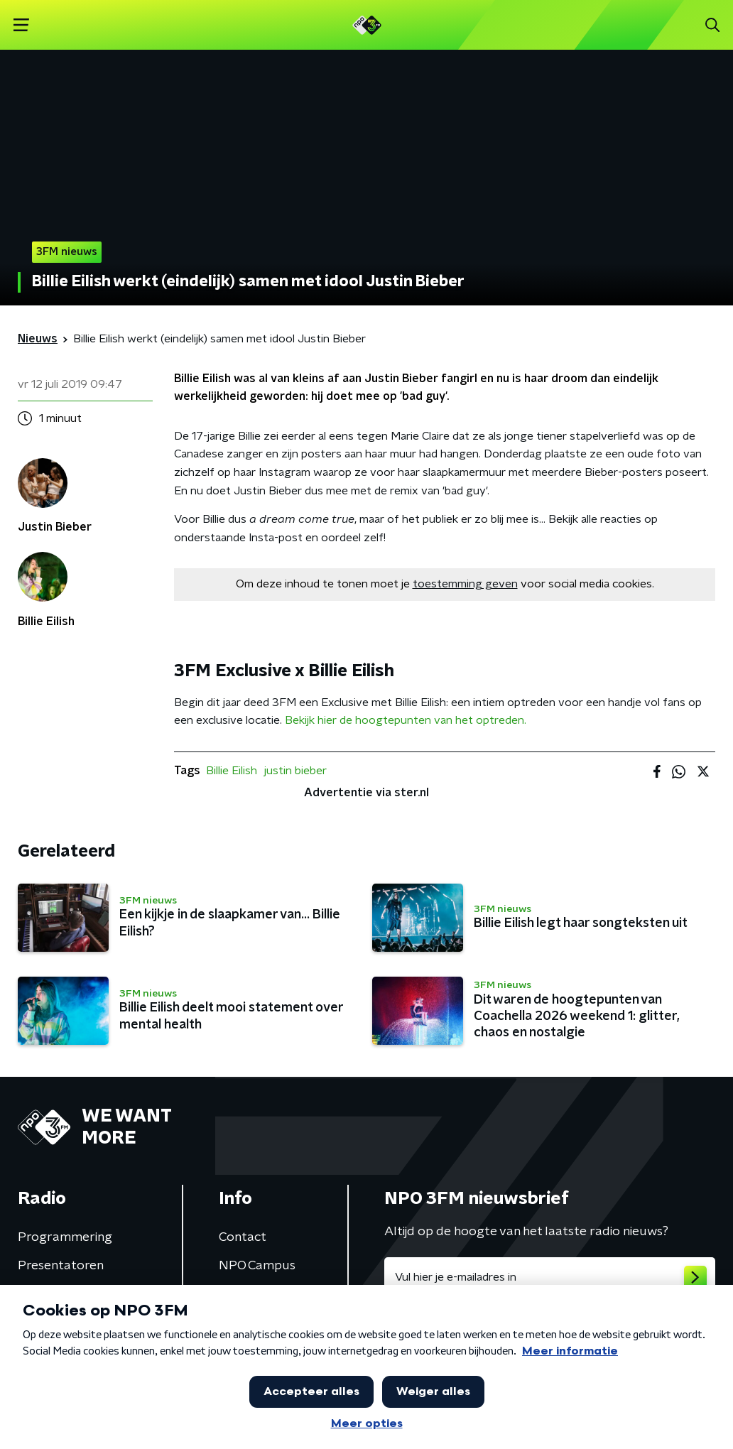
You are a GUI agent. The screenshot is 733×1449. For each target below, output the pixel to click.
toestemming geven (465, 584)
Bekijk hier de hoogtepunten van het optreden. (405, 720)
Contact (242, 1237)
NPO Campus (257, 1265)
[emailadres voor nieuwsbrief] (549, 1277)
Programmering (65, 1237)
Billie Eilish (231, 770)
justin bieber (295, 770)
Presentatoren (61, 1265)
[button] (21, 25)
